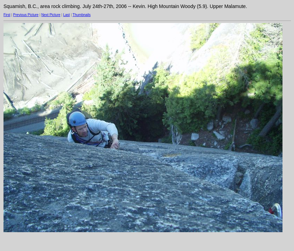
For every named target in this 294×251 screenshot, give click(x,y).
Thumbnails (82, 15)
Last (66, 15)
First (6, 15)
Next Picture (51, 15)
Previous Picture (26, 15)
